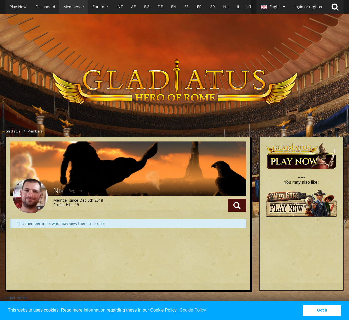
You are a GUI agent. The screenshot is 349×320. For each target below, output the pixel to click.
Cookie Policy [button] (193, 310)
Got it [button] (322, 310)
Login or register (308, 6)
